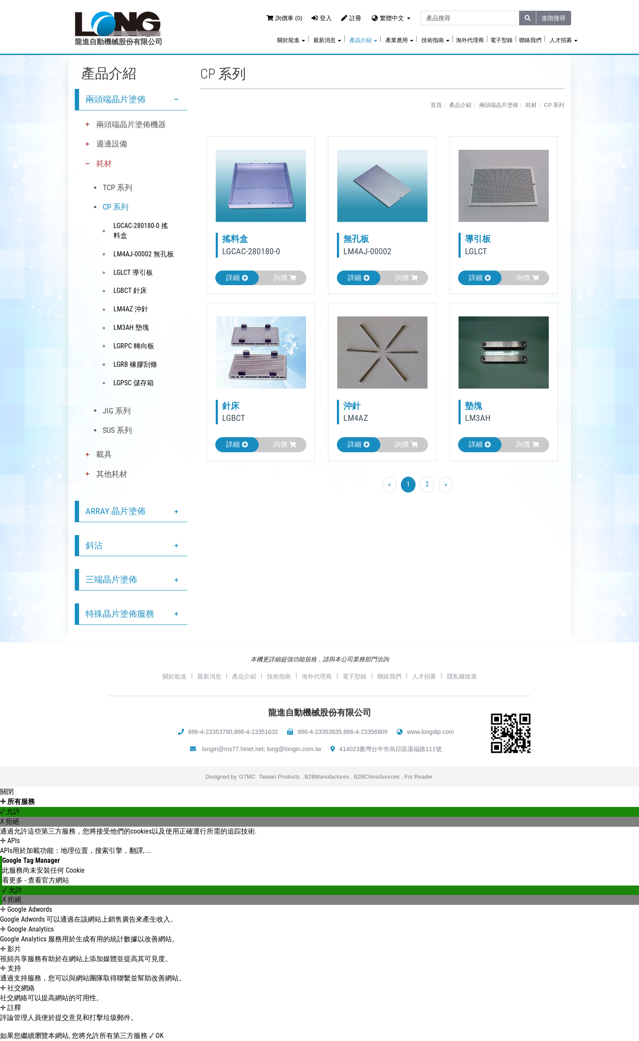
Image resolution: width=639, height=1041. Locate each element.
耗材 (104, 163)
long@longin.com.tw (294, 749)
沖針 (352, 406)
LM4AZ (355, 418)
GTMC (247, 776)
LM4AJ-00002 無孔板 (143, 254)
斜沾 (94, 545)
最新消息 (327, 40)
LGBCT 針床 (130, 290)
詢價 (284, 278)
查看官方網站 (48, 880)
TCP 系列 (117, 187)
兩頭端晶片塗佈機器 (131, 124)
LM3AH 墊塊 (131, 327)
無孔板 (356, 239)
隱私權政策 (462, 676)
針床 (230, 406)
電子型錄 (501, 40)
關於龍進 (291, 40)
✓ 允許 (10, 811)
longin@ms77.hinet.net (232, 749)
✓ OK (156, 1036)
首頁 (436, 105)
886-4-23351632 (256, 731)
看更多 (13, 880)
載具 (104, 454)
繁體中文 (392, 18)
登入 (322, 18)
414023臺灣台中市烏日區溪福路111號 (390, 749)
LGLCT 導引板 (133, 272)
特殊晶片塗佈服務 (120, 614)
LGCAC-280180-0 (251, 251)
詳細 (237, 278)
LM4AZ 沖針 (130, 309)
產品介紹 (363, 40)
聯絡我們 (530, 40)
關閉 (7, 792)
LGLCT (476, 251)
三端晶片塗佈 (111, 579)
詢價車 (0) (284, 18)
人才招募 (564, 40)
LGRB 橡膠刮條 (135, 364)
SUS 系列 (117, 430)
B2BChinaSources (376, 776)
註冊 (351, 18)
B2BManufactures (327, 776)
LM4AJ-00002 (367, 251)
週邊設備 (111, 143)
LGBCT (233, 418)
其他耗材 (111, 473)
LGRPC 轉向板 (133, 346)
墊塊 (473, 406)
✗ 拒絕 (9, 821)
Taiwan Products (279, 776)
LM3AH (477, 418)
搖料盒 (235, 239)
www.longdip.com (430, 731)
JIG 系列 (117, 410)
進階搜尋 (553, 18)
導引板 (478, 239)
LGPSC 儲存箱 (133, 383)
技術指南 (435, 40)
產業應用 (399, 40)
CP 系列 (115, 206)
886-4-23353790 (210, 731)
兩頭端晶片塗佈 (116, 99)
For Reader (418, 776)
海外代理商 (470, 40)
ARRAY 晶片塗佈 (116, 511)
